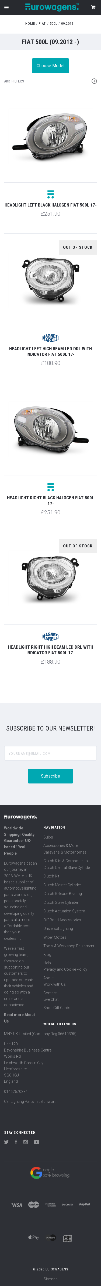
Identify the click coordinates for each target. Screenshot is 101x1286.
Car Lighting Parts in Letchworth (31, 1101)
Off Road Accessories (62, 920)
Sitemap (51, 1279)
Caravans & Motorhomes (64, 852)
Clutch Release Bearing (62, 893)
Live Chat (50, 999)
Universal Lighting (58, 928)
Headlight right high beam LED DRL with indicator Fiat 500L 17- (50, 649)
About (48, 978)
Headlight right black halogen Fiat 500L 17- (50, 500)
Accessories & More (60, 845)
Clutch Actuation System (64, 911)
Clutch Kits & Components (65, 861)
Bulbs (48, 837)
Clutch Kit (51, 876)
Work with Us (54, 984)
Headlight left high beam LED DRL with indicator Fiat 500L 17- (50, 351)
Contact (50, 993)
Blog (47, 954)
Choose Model (50, 65)
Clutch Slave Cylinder (60, 902)
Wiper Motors (55, 937)
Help (47, 963)
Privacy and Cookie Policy (65, 969)
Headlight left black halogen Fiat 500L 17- (51, 205)
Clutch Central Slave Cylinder (67, 867)
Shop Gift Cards (56, 1008)
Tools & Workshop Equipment (68, 946)
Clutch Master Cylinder (62, 885)
